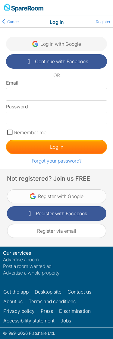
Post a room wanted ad (27, 266)
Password (17, 107)
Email (12, 83)
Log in (56, 147)
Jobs (66, 321)
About (13, 301)
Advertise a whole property (31, 273)
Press (47, 311)
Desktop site (48, 292)
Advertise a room (21, 260)
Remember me (30, 132)
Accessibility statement (29, 321)
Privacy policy (19, 311)
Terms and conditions (52, 301)
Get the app (16, 292)
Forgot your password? (57, 161)
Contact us (79, 292)
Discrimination (75, 311)
